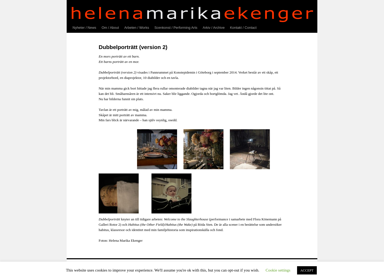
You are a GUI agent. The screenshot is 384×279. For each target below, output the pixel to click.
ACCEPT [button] (307, 270)
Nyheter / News (84, 28)
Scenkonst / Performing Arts (175, 28)
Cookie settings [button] (278, 270)
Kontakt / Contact (243, 28)
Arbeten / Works (136, 28)
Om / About (110, 28)
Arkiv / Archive (214, 28)
